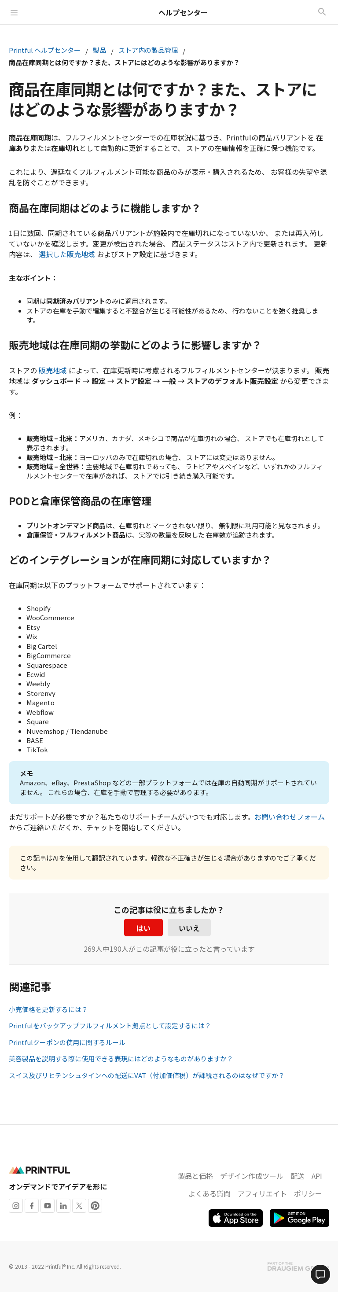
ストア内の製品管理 (148, 50)
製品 (99, 50)
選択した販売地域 (67, 254)
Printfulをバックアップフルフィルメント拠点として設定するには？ (110, 1025)
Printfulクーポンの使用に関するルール (67, 1042)
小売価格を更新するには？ (48, 1009)
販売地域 (53, 370)
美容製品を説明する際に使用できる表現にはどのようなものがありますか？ (121, 1058)
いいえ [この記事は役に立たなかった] (189, 928)
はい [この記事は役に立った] (143, 928)
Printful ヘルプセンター (45, 50)
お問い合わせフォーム (289, 816)
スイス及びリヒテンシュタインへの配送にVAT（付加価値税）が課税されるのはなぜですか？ (147, 1075)
